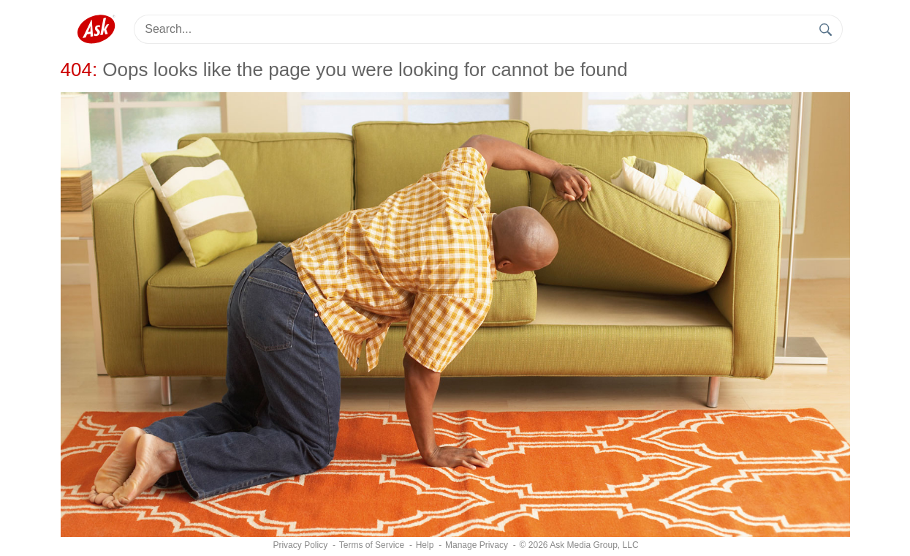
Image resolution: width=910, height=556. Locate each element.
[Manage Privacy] (476, 545)
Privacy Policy (300, 545)
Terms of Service (371, 545)
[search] (826, 29)
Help (425, 545)
